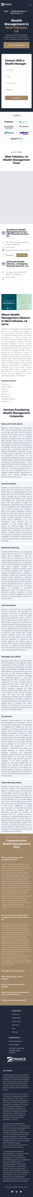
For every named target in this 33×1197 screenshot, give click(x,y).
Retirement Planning (10, 547)
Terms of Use (16, 1021)
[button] (8, 255)
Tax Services (6, 716)
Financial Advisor (8, 605)
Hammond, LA (6, 401)
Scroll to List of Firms (16, 45)
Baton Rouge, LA (6, 387)
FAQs (13, 1028)
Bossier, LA (4, 389)
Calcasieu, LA (5, 394)
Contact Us (16, 98)
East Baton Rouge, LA (8, 399)
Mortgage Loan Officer (11, 656)
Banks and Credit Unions (11, 424)
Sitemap (15, 1032)
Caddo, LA (4, 392)
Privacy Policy (16, 1018)
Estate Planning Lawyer (11, 782)
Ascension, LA (5, 384)
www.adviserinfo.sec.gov (11, 1145)
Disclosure (15, 1025)
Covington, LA (6, 396)
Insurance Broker (8, 483)
